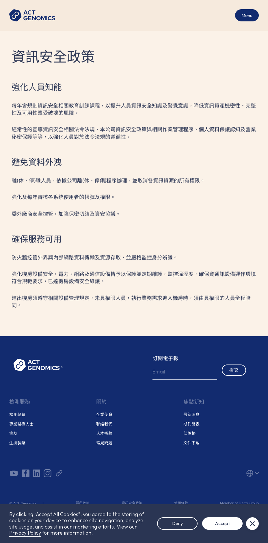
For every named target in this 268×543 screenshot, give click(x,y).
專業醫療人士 (21, 424)
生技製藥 (17, 443)
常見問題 (104, 443)
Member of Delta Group (239, 503)
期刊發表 (191, 424)
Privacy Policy (25, 532)
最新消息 (191, 414)
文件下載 (191, 443)
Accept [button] (222, 523)
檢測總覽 (17, 414)
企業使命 (104, 414)
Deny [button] (177, 523)
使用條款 (181, 503)
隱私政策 (83, 503)
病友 (13, 433)
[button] (219, 473)
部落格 (189, 433)
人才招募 (104, 433)
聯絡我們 (104, 424)
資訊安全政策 (132, 503)
